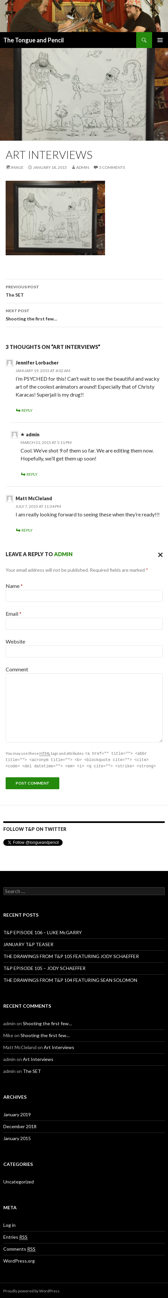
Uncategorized (18, 1180)
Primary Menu (160, 40)
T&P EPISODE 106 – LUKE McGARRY (42, 931)
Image (17, 167)
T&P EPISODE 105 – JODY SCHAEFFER (44, 967)
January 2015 (17, 1137)
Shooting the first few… (84, 314)
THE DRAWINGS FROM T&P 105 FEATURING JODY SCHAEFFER (71, 955)
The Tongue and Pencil (33, 40)
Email (14, 613)
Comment (17, 669)
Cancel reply (159, 554)
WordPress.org (19, 1260)
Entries (15, 1236)
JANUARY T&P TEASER (28, 943)
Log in (9, 1224)
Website (15, 641)
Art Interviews (59, 1046)
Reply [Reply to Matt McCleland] (27, 530)
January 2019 (17, 1113)
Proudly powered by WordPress (31, 1289)
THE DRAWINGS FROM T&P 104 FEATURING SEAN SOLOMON (70, 979)
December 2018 (19, 1125)
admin (82, 167)
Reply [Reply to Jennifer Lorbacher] (27, 410)
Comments (19, 1248)
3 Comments (112, 167)
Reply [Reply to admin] (32, 474)
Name (14, 586)
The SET (84, 290)
